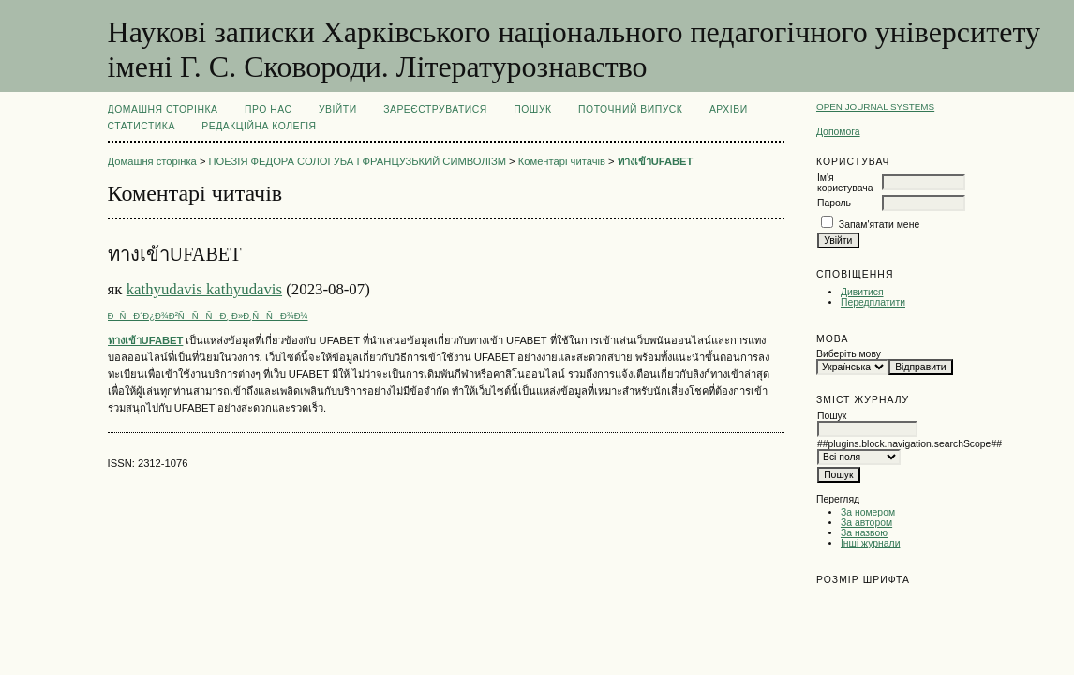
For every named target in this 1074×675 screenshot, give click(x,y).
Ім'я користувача (845, 182)
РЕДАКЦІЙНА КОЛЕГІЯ (258, 126)
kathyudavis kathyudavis (204, 289)
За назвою (864, 533)
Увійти (338, 109)
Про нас (268, 109)
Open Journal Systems (875, 106)
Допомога (838, 132)
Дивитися (862, 292)
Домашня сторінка (163, 109)
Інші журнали (870, 543)
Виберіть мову (848, 354)
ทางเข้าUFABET (656, 161)
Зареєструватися (435, 109)
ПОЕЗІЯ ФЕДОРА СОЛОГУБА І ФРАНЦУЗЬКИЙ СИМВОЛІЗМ (357, 161)
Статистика (141, 126)
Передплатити (873, 302)
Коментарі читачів (561, 161)
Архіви (728, 109)
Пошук (532, 109)
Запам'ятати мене (879, 224)
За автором (866, 523)
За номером (868, 512)
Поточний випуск (630, 109)
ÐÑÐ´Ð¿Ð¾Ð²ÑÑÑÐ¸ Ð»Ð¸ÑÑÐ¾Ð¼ (208, 315)
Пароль (834, 203)
